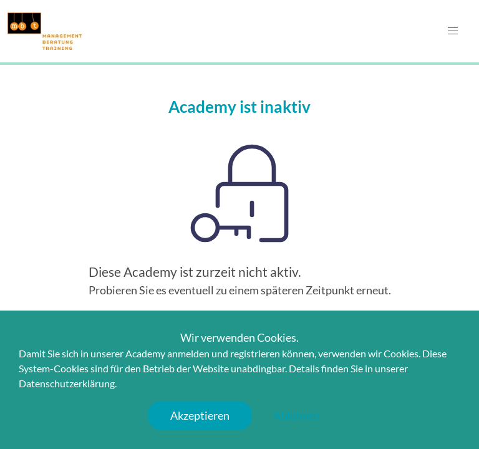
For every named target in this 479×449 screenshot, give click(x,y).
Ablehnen (296, 415)
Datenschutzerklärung (67, 383)
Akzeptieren (200, 415)
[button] (453, 31)
